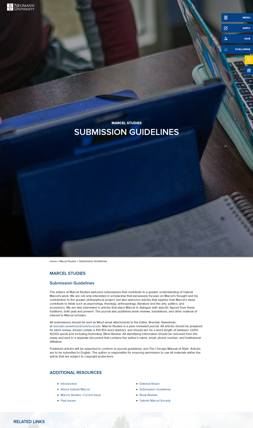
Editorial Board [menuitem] (149, 384)
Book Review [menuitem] (148, 395)
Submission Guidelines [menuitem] (155, 389)
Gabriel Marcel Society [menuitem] (155, 400)
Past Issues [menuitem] (68, 400)
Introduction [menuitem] (69, 384)
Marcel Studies (68, 261)
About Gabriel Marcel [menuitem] (75, 389)
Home (53, 261)
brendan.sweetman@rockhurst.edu (76, 326)
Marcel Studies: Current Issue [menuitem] (81, 395)
